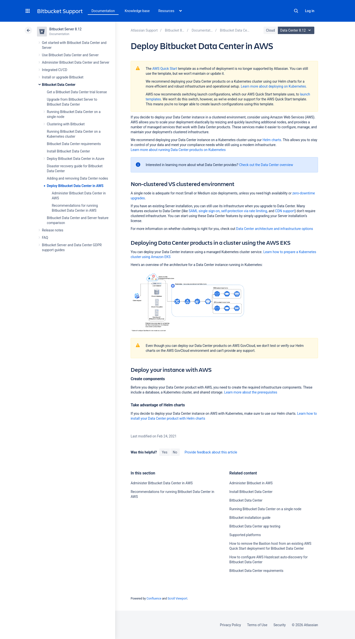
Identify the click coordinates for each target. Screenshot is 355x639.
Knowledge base (137, 11)
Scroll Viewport (177, 598)
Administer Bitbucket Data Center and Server (75, 62)
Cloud (270, 30)
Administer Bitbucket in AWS (250, 483)
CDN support (285, 211)
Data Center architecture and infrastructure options (274, 229)
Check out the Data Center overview (266, 165)
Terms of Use (257, 625)
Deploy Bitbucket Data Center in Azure (75, 159)
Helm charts (272, 140)
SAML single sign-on (204, 211)
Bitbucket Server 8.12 (65, 29)
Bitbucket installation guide (249, 518)
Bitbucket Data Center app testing (254, 526)
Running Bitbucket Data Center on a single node (265, 509)
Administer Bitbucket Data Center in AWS (162, 483)
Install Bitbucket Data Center (68, 151)
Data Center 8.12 (296, 30)
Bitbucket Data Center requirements (74, 144)
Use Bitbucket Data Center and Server (70, 55)
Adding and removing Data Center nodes (77, 178)
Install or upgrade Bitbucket (62, 77)
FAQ (45, 238)
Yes (164, 452)
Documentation (103, 11)
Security (279, 625)
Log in (309, 11)
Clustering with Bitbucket (66, 124)
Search (296, 11)
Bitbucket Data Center (58, 85)
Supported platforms (245, 535)
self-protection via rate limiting (244, 211)
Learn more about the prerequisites (250, 392)
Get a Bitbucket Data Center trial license (77, 92)
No (175, 452)
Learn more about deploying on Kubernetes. (274, 86)
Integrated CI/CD (54, 70)
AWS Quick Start (164, 69)
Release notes (52, 230)
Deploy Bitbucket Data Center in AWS (75, 186)
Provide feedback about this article (211, 452)
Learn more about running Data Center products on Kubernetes (178, 150)
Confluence (153, 598)
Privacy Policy (230, 625)
